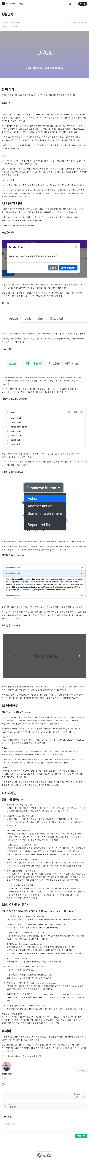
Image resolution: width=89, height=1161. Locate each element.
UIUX (4, 26)
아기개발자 (13, 26)
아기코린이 (6, 22)
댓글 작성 (81, 1136)
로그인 (82, 4)
